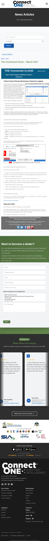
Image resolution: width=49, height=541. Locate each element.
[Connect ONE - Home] (24, 4)
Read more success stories (24, 413)
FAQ (27, 498)
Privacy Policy (4, 535)
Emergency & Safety (6, 495)
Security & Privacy (31, 503)
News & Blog (29, 490)
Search (9, 45)
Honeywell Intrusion (24, 299)
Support (28, 495)
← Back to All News (6, 54)
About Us (3, 509)
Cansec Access (24, 301)
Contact (3, 515)
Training (28, 500)
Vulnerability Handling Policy (17, 535)
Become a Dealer (6, 517)
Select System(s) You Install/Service (14, 291)
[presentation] (14, 316)
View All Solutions (6, 498)
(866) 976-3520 (30, 512)
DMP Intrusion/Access (24, 295)
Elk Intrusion (24, 298)
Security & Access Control (8, 490)
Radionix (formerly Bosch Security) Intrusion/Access (24, 296)
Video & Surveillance (6, 493)
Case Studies (29, 493)
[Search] (47, 3)
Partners (3, 512)
